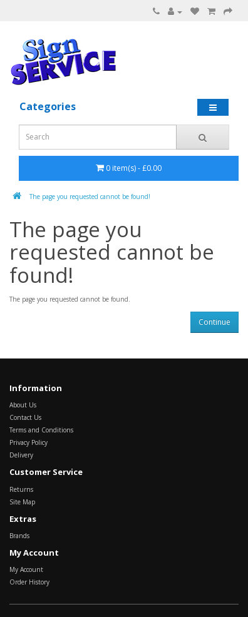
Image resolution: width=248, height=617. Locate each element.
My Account (26, 569)
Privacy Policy (28, 442)
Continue (214, 322)
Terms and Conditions (41, 430)
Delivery (21, 455)
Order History (29, 582)
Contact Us (25, 417)
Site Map (22, 501)
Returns (21, 489)
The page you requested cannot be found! (89, 196)
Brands (19, 535)
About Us (22, 404)
